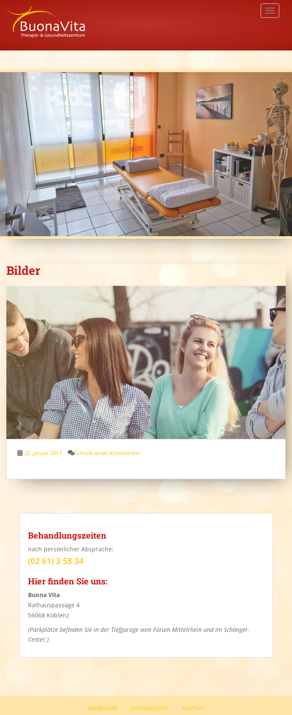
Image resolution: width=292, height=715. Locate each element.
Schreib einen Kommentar (107, 453)
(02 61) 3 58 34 (55, 561)
